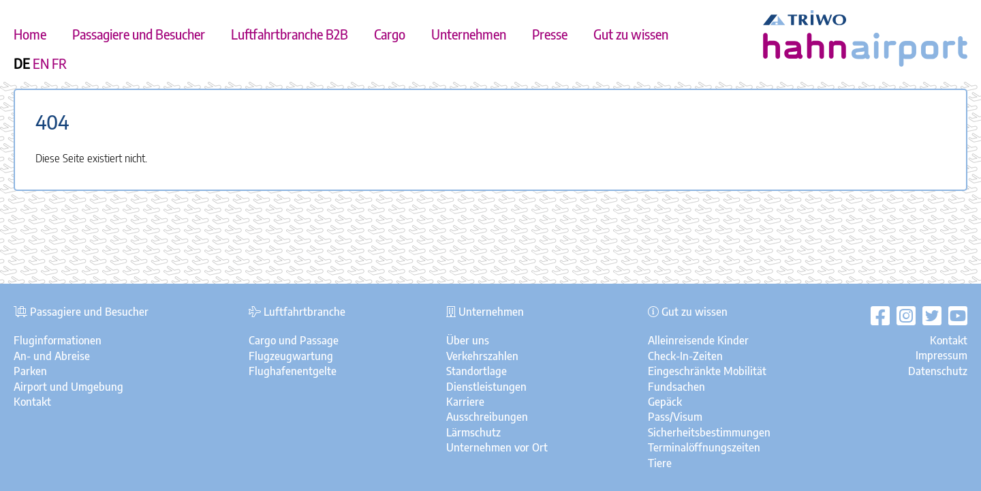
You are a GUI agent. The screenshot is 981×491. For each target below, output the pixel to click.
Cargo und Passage (294, 340)
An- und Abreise (52, 356)
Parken (30, 371)
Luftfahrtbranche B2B (289, 34)
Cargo (389, 34)
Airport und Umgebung (68, 386)
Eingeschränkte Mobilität (707, 371)
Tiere (660, 463)
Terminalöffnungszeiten (704, 447)
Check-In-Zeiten (685, 356)
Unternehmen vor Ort (497, 447)
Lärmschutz (473, 432)
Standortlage (476, 371)
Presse (549, 34)
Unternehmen (468, 34)
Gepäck (665, 401)
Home (30, 34)
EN (41, 63)
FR (59, 63)
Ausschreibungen (487, 416)
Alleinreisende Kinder (698, 340)
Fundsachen (676, 386)
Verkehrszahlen (482, 356)
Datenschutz (937, 371)
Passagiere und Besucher (138, 34)
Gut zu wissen (630, 34)
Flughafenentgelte (293, 371)
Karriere (465, 401)
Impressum (941, 355)
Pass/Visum (675, 416)
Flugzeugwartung (291, 356)
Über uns (467, 340)
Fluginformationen (58, 340)
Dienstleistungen (486, 386)
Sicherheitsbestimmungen (709, 432)
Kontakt (32, 401)
